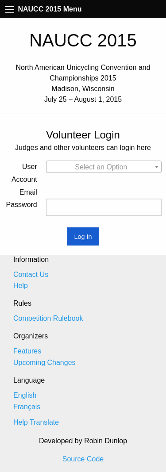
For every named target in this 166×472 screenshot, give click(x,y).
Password (21, 204)
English (24, 395)
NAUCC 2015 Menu (43, 9)
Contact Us (30, 274)
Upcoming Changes (44, 362)
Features (27, 351)
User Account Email (24, 179)
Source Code (83, 459)
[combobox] (104, 167)
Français (26, 407)
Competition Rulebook (48, 318)
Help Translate (36, 422)
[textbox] (103, 167)
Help (20, 285)
